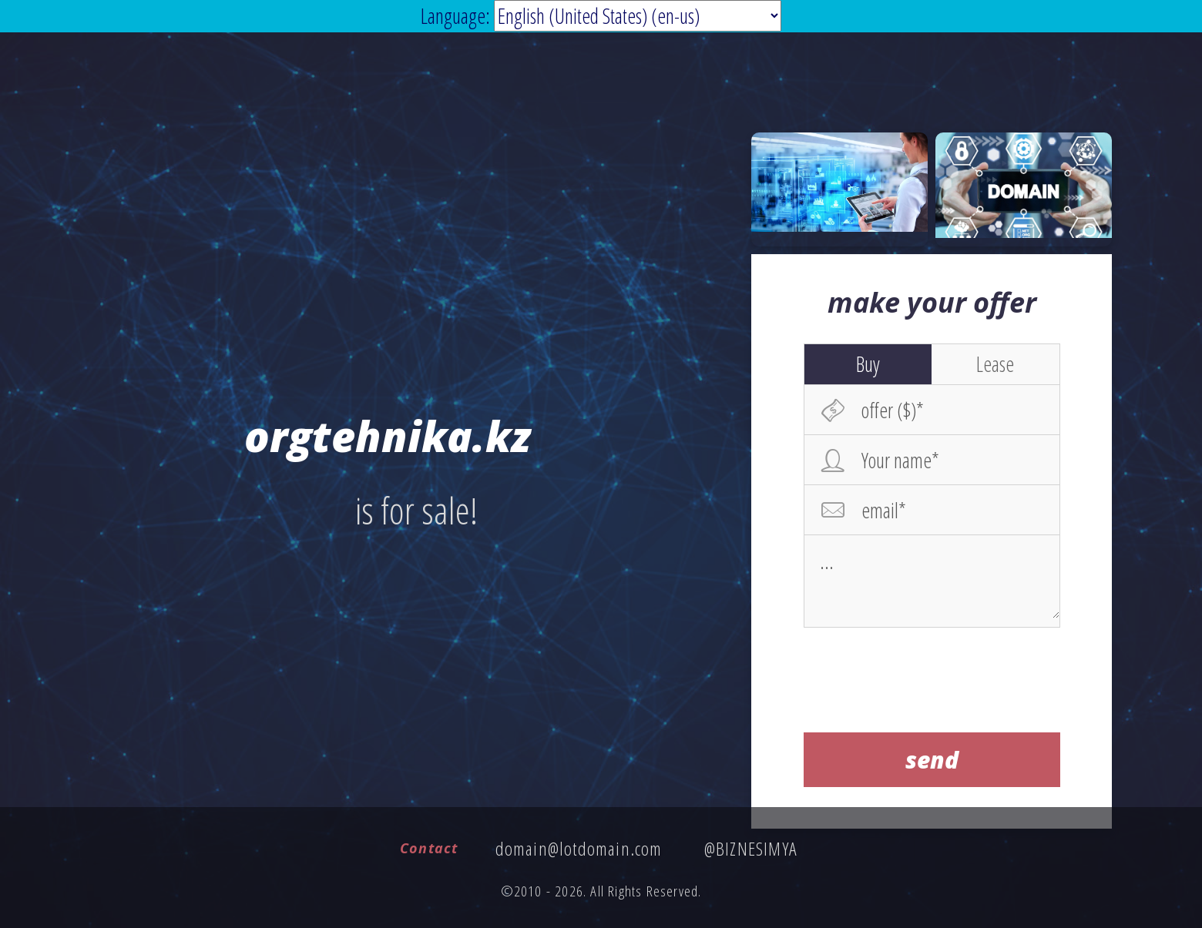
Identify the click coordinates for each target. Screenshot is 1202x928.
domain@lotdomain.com (579, 848)
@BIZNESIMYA (750, 848)
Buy (868, 363)
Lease (995, 363)
